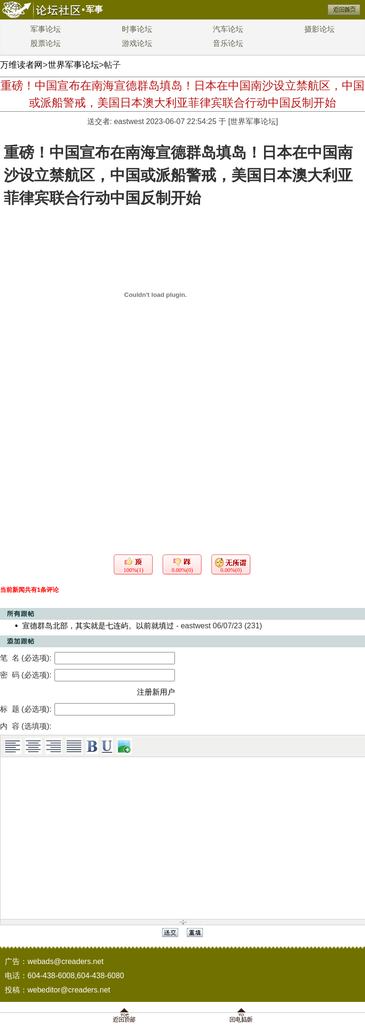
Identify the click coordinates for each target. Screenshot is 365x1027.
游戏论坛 (137, 43)
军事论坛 (45, 29)
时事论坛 (137, 29)
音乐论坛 (228, 43)
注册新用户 (156, 692)
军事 (94, 9)
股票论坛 (45, 43)
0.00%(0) (182, 570)
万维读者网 (21, 65)
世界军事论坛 (73, 65)
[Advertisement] (182, 450)
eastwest (129, 121)
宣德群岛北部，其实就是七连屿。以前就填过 (98, 626)
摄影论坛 (319, 29)
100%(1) (134, 570)
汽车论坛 (228, 29)
